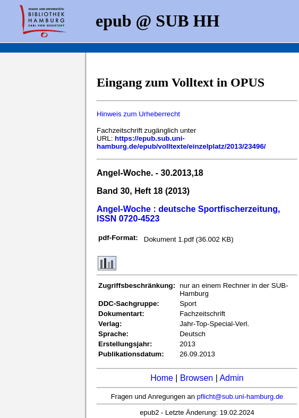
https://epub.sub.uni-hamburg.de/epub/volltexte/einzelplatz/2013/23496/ (181, 142)
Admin (231, 377)
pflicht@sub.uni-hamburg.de (240, 396)
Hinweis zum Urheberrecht (138, 114)
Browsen (196, 377)
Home (161, 377)
